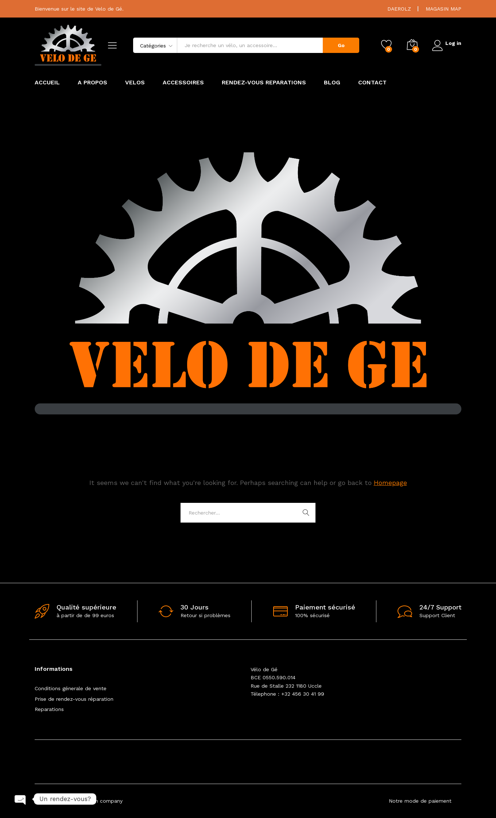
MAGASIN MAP (443, 9)
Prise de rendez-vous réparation (74, 699)
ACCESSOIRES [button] (183, 82)
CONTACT (372, 82)
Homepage (390, 482)
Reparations (49, 709)
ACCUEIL (47, 82)
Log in (445, 43)
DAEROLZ (399, 9)
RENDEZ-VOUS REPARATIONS (264, 82)
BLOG (332, 82)
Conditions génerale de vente (70, 688)
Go (339, 45)
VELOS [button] (135, 82)
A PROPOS (92, 82)
